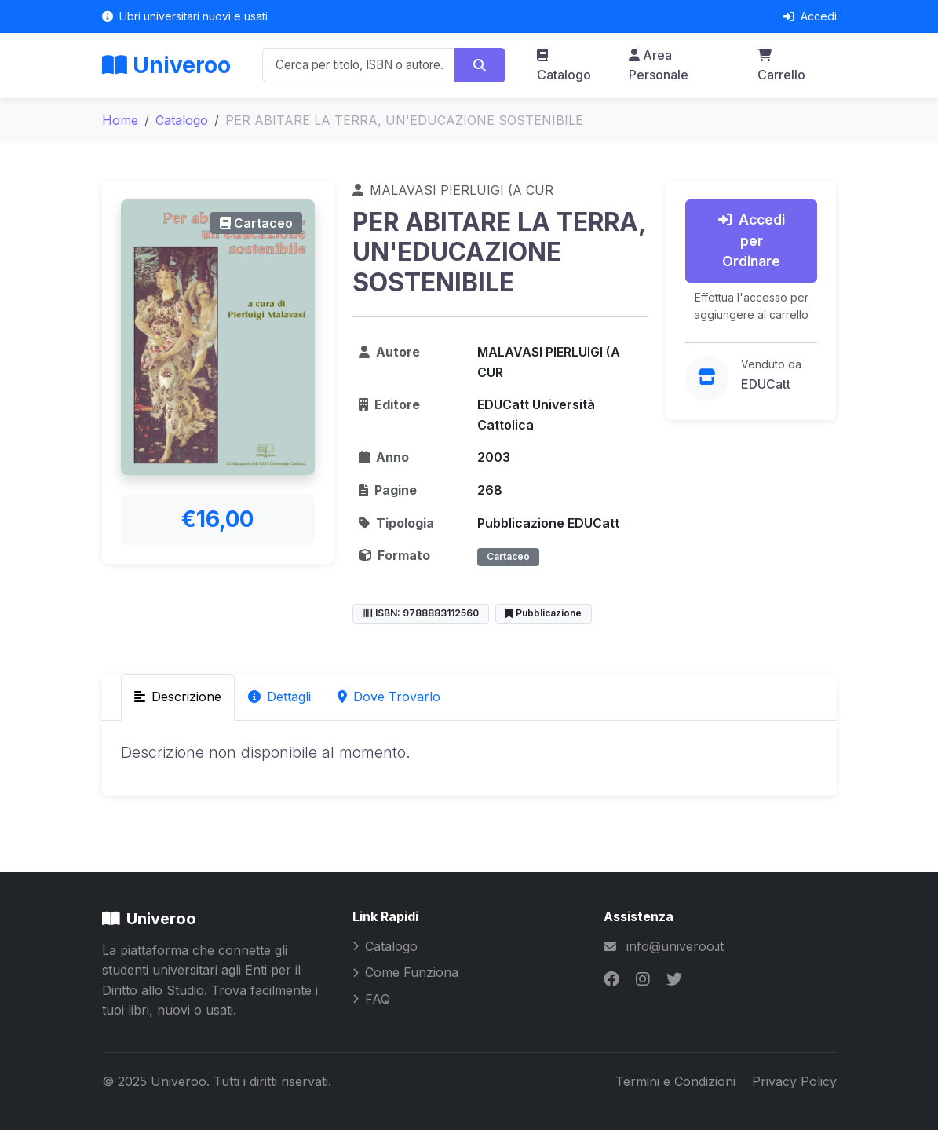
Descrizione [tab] (177, 696)
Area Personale (658, 65)
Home (120, 120)
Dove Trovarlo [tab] (389, 696)
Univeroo (166, 65)
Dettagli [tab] (279, 696)
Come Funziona (405, 972)
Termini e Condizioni (677, 1081)
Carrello (781, 66)
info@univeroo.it (675, 946)
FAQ (371, 999)
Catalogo (564, 66)
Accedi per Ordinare (751, 240)
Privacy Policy (794, 1081)
